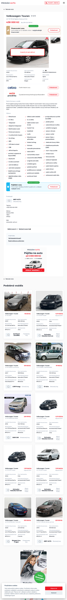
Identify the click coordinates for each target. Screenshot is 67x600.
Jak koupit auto (28, 550)
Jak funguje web (39, 550)
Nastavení (53, 593)
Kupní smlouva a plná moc (16, 241)
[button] (24, 229)
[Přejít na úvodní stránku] (8, 3)
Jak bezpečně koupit (14, 238)
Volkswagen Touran (11, 313)
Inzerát (52, 3)
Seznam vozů (8, 9)
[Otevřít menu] (64, 3)
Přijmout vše (54, 588)
